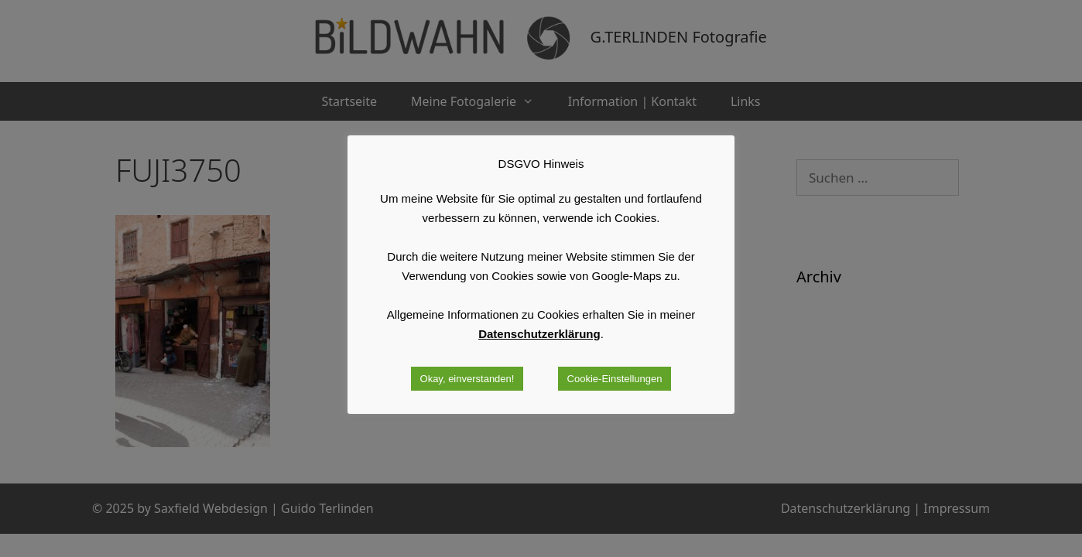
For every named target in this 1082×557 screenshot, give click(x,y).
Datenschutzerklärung (539, 333)
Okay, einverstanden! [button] (467, 378)
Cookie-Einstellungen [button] (615, 378)
